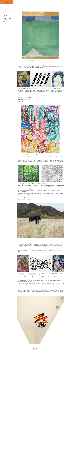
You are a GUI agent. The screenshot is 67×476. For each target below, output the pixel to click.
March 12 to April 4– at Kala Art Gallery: (31, 90)
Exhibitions (6, 11)
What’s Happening (7, 18)
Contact (5, 19)
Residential (6, 7)
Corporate (6, 9)
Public (5, 10)
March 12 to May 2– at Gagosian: (27, 156)
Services (5, 15)
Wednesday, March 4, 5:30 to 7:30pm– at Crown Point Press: (38, 62)
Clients (5, 14)
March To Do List (22, 7)
